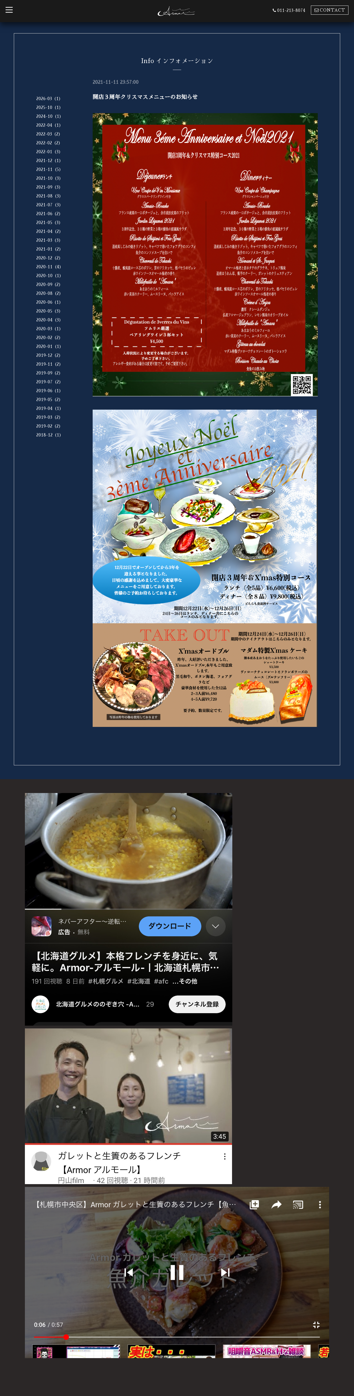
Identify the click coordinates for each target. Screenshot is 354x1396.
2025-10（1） (49, 107)
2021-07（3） (49, 205)
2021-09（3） (49, 187)
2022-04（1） (49, 125)
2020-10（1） (49, 276)
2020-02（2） (49, 338)
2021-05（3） (49, 222)
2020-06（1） (49, 302)
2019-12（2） (49, 355)
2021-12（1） (49, 160)
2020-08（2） (49, 293)
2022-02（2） (49, 143)
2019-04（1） (49, 408)
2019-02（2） (49, 426)
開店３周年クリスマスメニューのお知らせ (145, 97)
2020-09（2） (49, 284)
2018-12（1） (49, 435)
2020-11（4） (49, 267)
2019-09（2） (49, 373)
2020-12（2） (49, 258)
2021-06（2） (49, 214)
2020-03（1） (49, 329)
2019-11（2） (49, 364)
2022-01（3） (49, 152)
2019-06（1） (49, 391)
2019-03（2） (49, 417)
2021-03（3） (49, 240)
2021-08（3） (49, 196)
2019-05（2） (49, 399)
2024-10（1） (49, 116)
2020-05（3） (49, 311)
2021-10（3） (49, 178)
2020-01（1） (49, 346)
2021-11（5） (49, 169)
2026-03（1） (49, 99)
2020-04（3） (49, 320)
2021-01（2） (49, 249)
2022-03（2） (49, 134)
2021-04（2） (49, 231)
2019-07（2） (49, 382)
